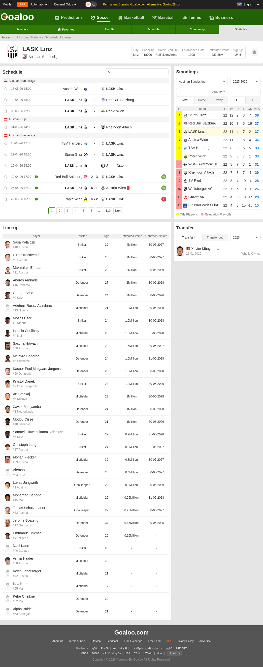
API (168, 640)
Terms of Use (77, 640)
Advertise (205, 640)
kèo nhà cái (120, 648)
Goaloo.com (131, 632)
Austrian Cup (17, 119)
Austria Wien (72, 89)
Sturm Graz (73, 154)
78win (137, 653)
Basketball (131, 17)
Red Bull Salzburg (120, 100)
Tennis (192, 17)
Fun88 (105, 648)
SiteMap (96, 640)
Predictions (69, 17)
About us (57, 640)
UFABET (181, 648)
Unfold (173, 653)
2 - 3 (94, 177)
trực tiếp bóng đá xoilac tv (146, 648)
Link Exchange (133, 640)
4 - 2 (94, 199)
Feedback (112, 640)
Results (110, 29)
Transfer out (215, 237)
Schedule (153, 29)
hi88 (127, 653)
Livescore (22, 29)
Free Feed (154, 640)
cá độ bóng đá (112, 653)
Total (185, 100)
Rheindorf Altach (119, 127)
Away (219, 100)
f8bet (160, 653)
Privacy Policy (185, 640)
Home (202, 100)
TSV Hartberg (71, 143)
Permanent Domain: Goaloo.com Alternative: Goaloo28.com (142, 4)
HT (253, 100)
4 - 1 (94, 188)
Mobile (7, 4)
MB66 (84, 653)
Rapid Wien (115, 111)
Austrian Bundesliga (41, 56)
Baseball (163, 17)
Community (197, 29)
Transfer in (189, 237)
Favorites (65, 29)
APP (22, 4)
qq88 (94, 648)
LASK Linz (115, 89)
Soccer (100, 17)
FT (238, 100)
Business (221, 17)
